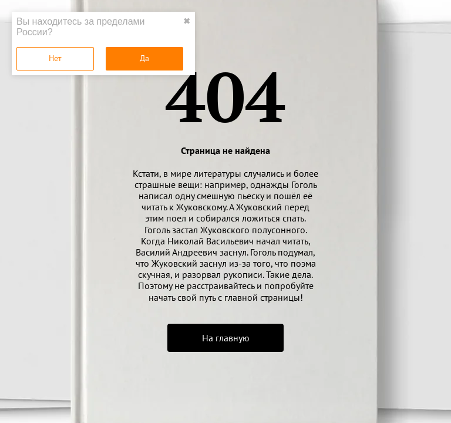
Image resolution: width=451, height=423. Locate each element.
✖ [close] (186, 21)
